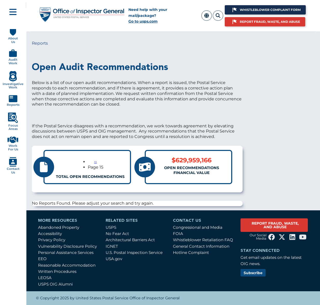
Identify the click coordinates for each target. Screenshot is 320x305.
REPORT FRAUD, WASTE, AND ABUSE (275, 225)
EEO (42, 258)
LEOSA (45, 277)
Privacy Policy (51, 239)
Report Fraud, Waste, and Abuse (270, 22)
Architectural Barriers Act (130, 239)
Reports (40, 43)
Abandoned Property (58, 227)
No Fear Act (117, 233)
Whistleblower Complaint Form (270, 10)
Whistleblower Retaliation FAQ (203, 239)
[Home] (82, 19)
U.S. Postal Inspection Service (134, 252)
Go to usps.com (143, 21)
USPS (111, 227)
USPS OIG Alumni (55, 284)
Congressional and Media (197, 227)
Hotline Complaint (191, 252)
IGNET (112, 246)
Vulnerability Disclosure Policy (67, 246)
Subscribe (253, 273)
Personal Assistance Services (65, 252)
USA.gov (114, 258)
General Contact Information (201, 246)
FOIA (178, 233)
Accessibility (50, 233)
